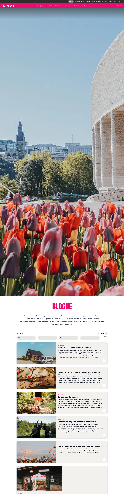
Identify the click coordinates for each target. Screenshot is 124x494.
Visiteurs (71, 1)
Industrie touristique (112, 1)
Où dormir (59, 6)
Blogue (87, 6)
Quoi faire (49, 6)
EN (120, 1)
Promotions (78, 6)
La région (40, 6)
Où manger (68, 6)
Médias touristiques (102, 1)
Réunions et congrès (79, 1)
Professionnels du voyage (91, 1)
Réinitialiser (101, 333)
